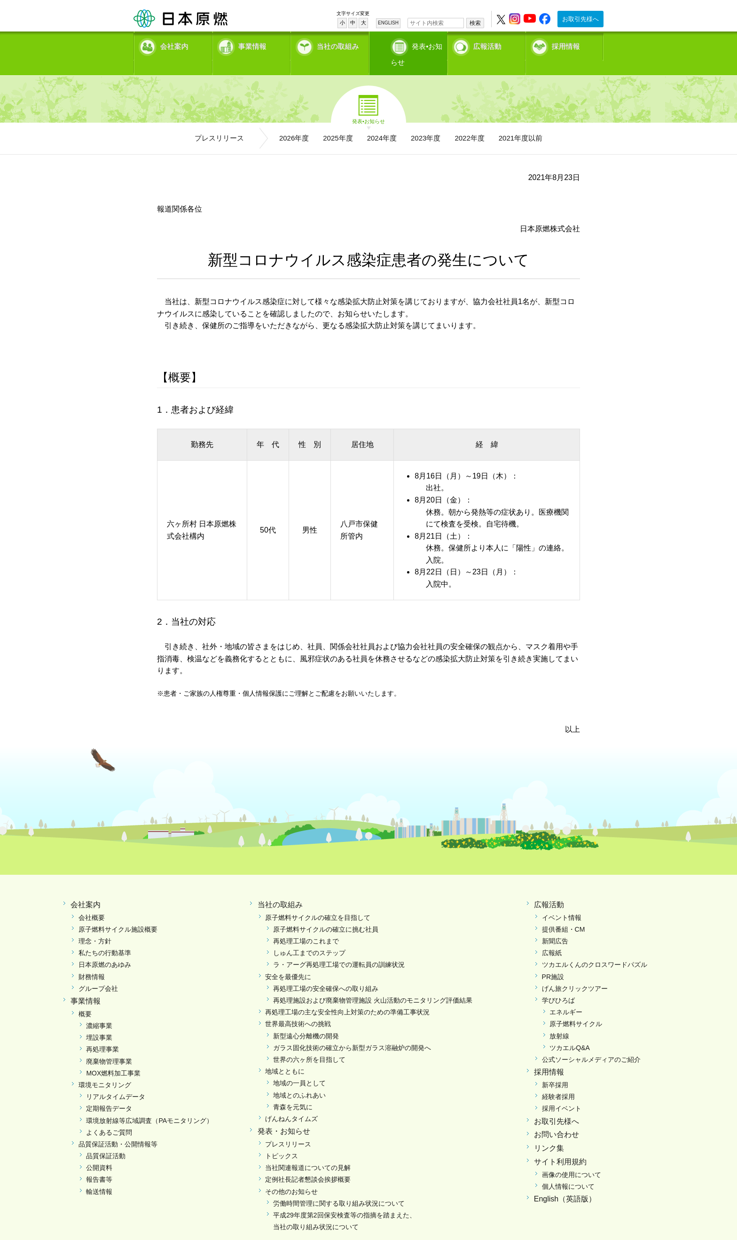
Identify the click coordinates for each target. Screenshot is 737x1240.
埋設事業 (99, 1022)
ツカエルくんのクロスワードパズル (594, 949)
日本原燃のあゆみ (104, 949)
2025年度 (338, 122)
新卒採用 (555, 1069)
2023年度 (425, 122)
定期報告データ (109, 1093)
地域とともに (285, 1055)
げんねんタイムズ (291, 1103)
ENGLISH (388, 22)
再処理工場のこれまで (306, 925)
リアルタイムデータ (115, 1081)
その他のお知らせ (291, 1176)
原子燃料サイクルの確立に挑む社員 (325, 914)
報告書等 (99, 1164)
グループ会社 (98, 973)
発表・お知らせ (284, 1116)
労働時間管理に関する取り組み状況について (339, 1188)
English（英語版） (565, 1183)
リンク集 (549, 1133)
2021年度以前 (520, 122)
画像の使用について (571, 1159)
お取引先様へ (580, 19)
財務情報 (91, 961)
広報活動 (487, 45)
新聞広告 (555, 925)
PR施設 (553, 961)
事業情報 (252, 45)
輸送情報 (99, 1176)
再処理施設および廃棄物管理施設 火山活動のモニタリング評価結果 (372, 985)
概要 (85, 998)
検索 (475, 23)
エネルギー (565, 996)
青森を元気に (293, 1091)
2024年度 (382, 122)
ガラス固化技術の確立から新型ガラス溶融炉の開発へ (352, 1032)
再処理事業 (102, 1033)
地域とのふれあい (299, 1079)
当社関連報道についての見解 (308, 1152)
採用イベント (561, 1093)
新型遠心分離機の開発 (306, 1020)
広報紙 (552, 937)
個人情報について (568, 1171)
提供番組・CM (563, 914)
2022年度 (469, 122)
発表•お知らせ (417, 45)
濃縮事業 (99, 1010)
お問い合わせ (556, 1119)
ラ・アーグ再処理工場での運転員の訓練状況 (339, 949)
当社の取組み (338, 45)
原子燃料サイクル (575, 1008)
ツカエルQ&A (569, 1032)
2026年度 (294, 122)
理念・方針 (94, 925)
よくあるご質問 (109, 1117)
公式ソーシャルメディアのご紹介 (591, 1044)
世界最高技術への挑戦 (298, 1008)
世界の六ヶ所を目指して (309, 1044)
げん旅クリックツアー (575, 973)
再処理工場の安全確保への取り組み (325, 973)
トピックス (281, 1140)
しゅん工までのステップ (309, 937)
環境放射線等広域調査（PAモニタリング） (149, 1105)
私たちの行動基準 (104, 937)
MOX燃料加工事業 (113, 1057)
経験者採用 (558, 1081)
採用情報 (566, 45)
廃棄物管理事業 (109, 1046)
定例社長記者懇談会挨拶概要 (308, 1164)
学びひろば (558, 985)
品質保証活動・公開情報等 (117, 1128)
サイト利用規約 (560, 1146)
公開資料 (99, 1152)
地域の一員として (299, 1067)
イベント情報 (561, 902)
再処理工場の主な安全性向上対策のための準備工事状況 (347, 996)
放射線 (559, 1020)
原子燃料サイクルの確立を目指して (317, 902)
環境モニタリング (104, 1069)
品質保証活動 (105, 1140)
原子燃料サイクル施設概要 (117, 914)
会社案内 (174, 45)
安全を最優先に (288, 961)
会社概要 (91, 902)
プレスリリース (219, 122)
